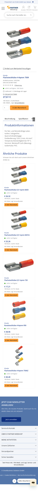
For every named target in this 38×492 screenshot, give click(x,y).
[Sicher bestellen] (19, 457)
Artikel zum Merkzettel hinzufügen (17, 68)
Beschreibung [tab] (10, 119)
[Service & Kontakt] (19, 428)
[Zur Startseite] (11, 8)
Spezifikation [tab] (23, 119)
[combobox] (19, 15)
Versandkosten (19, 103)
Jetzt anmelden (11, 419)
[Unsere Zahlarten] (19, 445)
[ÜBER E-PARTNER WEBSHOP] (19, 434)
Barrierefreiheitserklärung (26, 475)
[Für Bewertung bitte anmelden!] (18, 85)
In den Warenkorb (19, 108)
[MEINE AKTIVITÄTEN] (19, 439)
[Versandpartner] (19, 451)
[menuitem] (29, 8)
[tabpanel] (19, 43)
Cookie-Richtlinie (10, 475)
